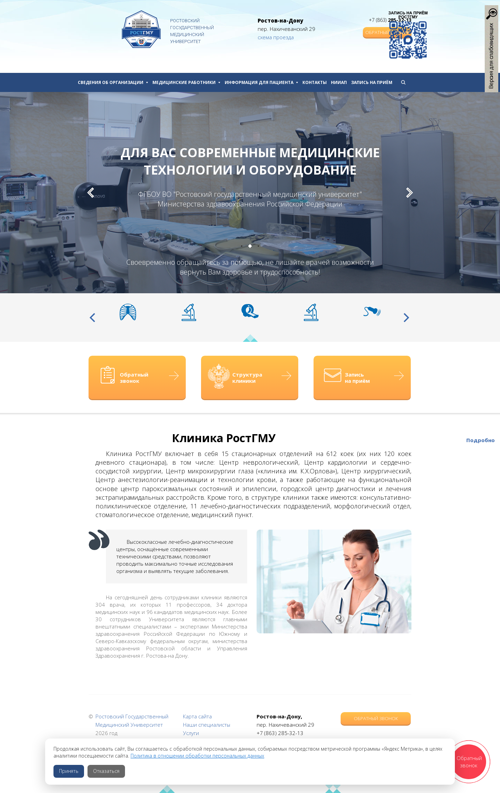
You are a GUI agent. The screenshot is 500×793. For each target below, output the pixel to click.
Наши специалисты (206, 724)
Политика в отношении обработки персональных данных (197, 755)
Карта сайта (197, 716)
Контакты (314, 82)
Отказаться (106, 771)
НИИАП (339, 82)
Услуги (191, 732)
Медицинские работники (186, 82)
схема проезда (276, 37)
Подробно (480, 440)
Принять (68, 771)
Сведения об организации (113, 82)
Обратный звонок (376, 718)
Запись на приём (371, 82)
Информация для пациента (261, 82)
